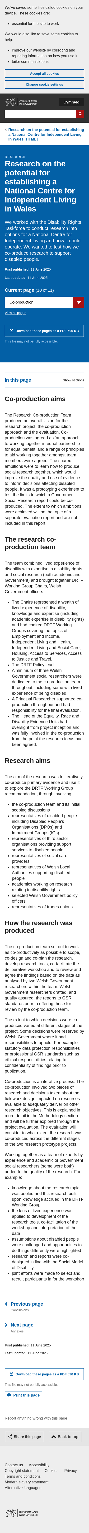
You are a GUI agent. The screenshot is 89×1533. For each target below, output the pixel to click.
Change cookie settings (44, 84)
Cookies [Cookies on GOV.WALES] (51, 1471)
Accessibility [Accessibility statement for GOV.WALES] (39, 1465)
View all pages (15, 313)
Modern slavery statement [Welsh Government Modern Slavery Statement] (26, 1482)
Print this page (26, 1395)
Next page (22, 1324)
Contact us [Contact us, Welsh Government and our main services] (14, 1465)
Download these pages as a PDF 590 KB (47, 332)
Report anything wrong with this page (36, 1418)
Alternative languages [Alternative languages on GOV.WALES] (23, 1488)
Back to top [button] (68, 1437)
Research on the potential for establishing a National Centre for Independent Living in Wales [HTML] (46, 134)
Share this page (27, 1437)
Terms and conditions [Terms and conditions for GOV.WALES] (23, 1476)
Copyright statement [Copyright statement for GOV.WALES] (22, 1471)
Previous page (27, 1304)
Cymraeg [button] (72, 102)
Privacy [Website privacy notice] (70, 1471)
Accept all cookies (44, 73)
